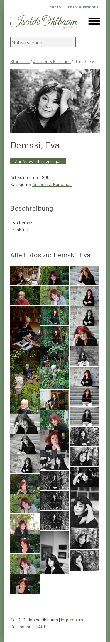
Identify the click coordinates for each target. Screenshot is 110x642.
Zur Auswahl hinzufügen (38, 161)
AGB (42, 626)
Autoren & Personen (52, 61)
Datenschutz (22, 626)
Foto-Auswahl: (84, 6)
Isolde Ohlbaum (43, 22)
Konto (55, 6)
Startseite (20, 61)
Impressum (72, 619)
